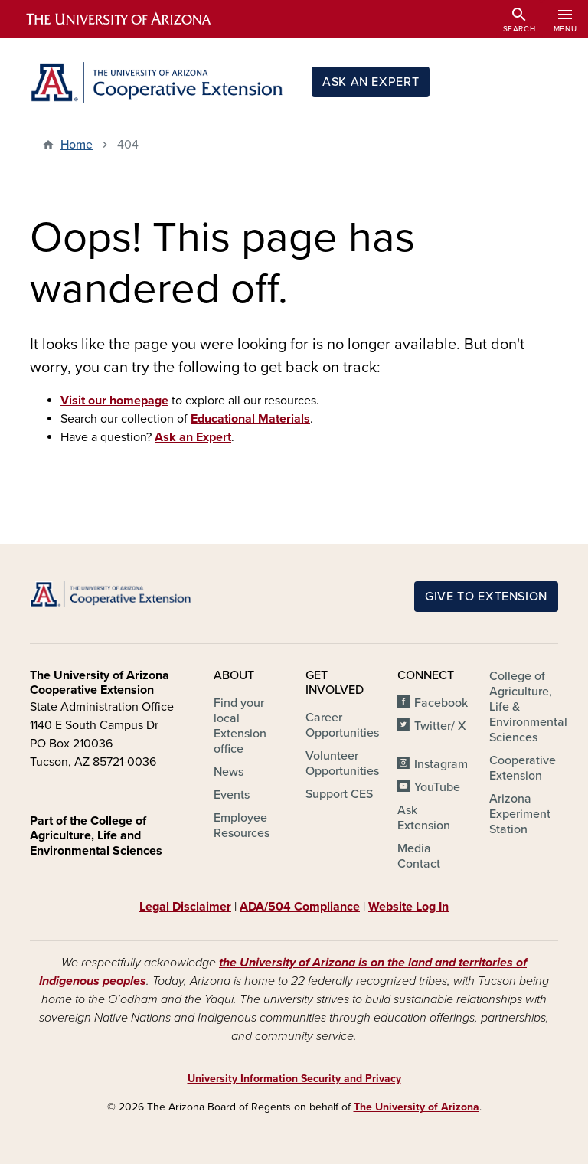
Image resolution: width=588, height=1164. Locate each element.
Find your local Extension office (240, 726)
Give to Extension (486, 596)
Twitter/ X (440, 726)
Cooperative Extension (522, 768)
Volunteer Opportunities (342, 763)
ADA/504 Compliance (300, 906)
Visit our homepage (114, 400)
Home (76, 144)
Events (232, 795)
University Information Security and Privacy (294, 1078)
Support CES (339, 794)
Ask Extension (423, 818)
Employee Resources (242, 825)
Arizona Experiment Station (519, 814)
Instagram (441, 764)
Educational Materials (250, 419)
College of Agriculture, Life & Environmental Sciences (528, 707)
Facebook (441, 703)
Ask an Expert (370, 82)
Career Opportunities (342, 725)
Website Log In (408, 906)
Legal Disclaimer (185, 906)
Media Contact (418, 856)
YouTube (437, 787)
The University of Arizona (416, 1106)
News (228, 772)
